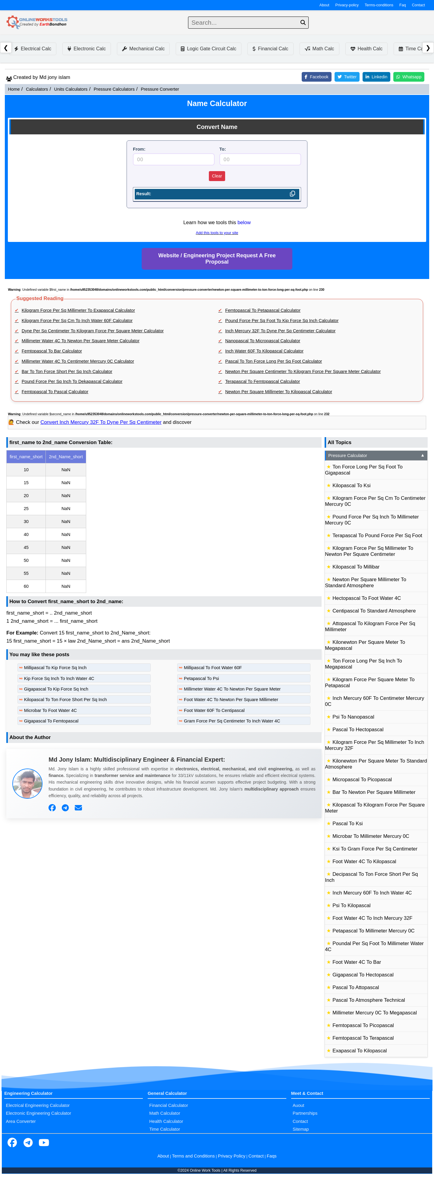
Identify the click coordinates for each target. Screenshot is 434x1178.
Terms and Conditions (193, 1156)
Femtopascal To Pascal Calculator (55, 391)
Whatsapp (408, 76)
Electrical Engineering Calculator (38, 1105)
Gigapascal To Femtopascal (51, 721)
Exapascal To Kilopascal (359, 1051)
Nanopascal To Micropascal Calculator (262, 340)
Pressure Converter (160, 89)
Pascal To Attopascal (355, 987)
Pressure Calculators (114, 89)
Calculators (37, 89)
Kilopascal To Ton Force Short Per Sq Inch (65, 699)
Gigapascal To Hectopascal (363, 975)
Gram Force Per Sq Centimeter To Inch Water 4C (232, 721)
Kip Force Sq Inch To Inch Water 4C (59, 678)
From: (139, 149)
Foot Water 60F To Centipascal (214, 710)
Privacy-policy (347, 5)
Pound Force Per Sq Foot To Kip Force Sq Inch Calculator (281, 320)
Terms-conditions (379, 5)
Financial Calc (270, 48)
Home (14, 89)
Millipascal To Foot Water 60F (213, 667)
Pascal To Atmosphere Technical (368, 1000)
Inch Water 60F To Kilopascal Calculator (264, 351)
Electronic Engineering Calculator (38, 1113)
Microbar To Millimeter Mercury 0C (370, 836)
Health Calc (367, 48)
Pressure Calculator (376, 455)
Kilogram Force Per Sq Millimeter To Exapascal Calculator (78, 310)
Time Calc (413, 48)
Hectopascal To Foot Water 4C (366, 598)
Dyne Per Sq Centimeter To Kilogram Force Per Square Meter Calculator (93, 330)
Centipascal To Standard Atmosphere (374, 611)
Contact (418, 5)
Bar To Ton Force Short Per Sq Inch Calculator (67, 371)
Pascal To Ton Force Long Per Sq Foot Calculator (273, 361)
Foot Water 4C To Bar (356, 962)
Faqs (272, 1156)
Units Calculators (71, 89)
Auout (298, 1105)
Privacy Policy (231, 1156)
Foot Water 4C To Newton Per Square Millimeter (231, 699)
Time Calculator (164, 1129)
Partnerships (305, 1113)
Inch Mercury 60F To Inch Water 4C (372, 893)
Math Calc (319, 48)
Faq (402, 5)
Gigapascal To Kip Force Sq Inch (56, 689)
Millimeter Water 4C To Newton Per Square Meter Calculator (81, 340)
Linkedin (376, 76)
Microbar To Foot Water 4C (50, 710)
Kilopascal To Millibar (355, 567)
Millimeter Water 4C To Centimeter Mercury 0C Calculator (78, 361)
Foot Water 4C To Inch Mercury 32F (372, 918)
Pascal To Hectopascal (357, 729)
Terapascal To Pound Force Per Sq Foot (377, 535)
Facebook (316, 76)
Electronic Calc (87, 48)
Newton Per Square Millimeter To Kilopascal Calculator (278, 391)
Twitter (347, 76)
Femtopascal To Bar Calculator (52, 351)
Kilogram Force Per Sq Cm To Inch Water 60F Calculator (77, 320)
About (324, 5)
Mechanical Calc (143, 48)
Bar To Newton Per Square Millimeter (373, 792)
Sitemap (301, 1129)
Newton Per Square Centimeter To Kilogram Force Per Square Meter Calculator (303, 371)
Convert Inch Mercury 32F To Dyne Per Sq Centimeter (101, 422)
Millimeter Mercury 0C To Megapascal (374, 1013)
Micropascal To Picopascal (362, 779)
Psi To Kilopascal (351, 905)
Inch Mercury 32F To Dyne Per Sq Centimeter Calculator (280, 330)
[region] (164, 521)
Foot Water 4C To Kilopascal (364, 861)
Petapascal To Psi (201, 678)
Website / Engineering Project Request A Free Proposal (216, 258)
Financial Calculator (168, 1105)
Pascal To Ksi (347, 823)
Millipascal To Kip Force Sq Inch (55, 667)
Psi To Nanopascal (353, 717)
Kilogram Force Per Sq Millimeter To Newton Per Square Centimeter (369, 551)
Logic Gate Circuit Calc (208, 48)
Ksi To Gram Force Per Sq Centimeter (374, 849)
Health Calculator (166, 1121)
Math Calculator (164, 1113)
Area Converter (21, 1121)
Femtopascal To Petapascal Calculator (262, 310)
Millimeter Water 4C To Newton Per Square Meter (232, 689)
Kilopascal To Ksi (351, 485)
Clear (217, 176)
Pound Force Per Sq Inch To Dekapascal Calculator (72, 381)
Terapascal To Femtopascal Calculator (262, 381)
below (244, 222)
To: (222, 149)
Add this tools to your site (217, 233)
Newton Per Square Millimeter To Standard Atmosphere (365, 582)
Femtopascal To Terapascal (363, 1038)
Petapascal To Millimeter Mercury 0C (373, 931)
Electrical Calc (32, 48)
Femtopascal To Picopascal (363, 1025)
